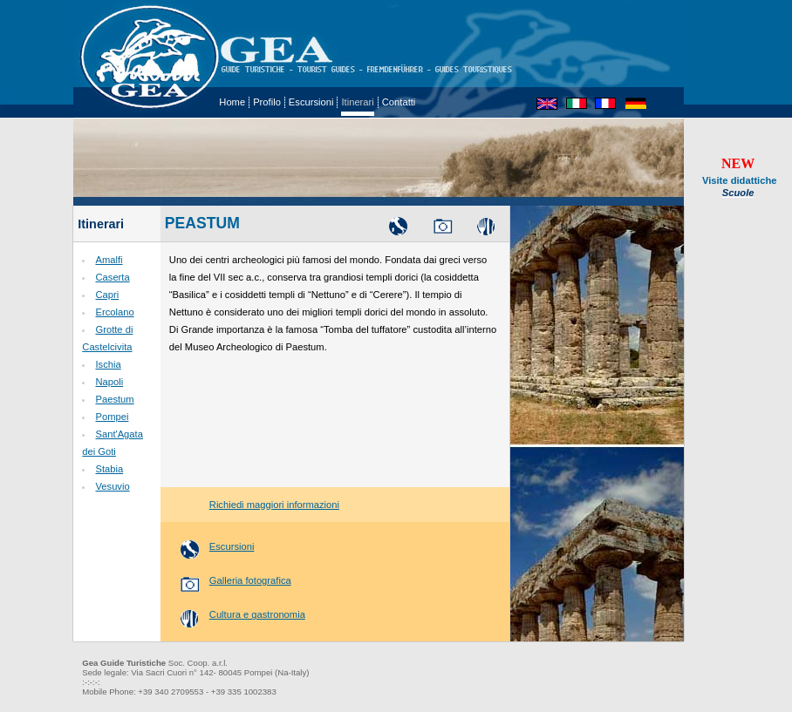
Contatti (399, 102)
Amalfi (108, 259)
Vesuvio (112, 486)
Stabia (109, 469)
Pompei (111, 416)
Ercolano (114, 312)
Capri (107, 294)
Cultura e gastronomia (237, 614)
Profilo (267, 102)
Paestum (114, 399)
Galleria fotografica (230, 580)
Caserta (112, 277)
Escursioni (311, 102)
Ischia (107, 364)
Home (232, 102)
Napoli (109, 381)
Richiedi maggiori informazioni (254, 504)
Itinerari (357, 102)
